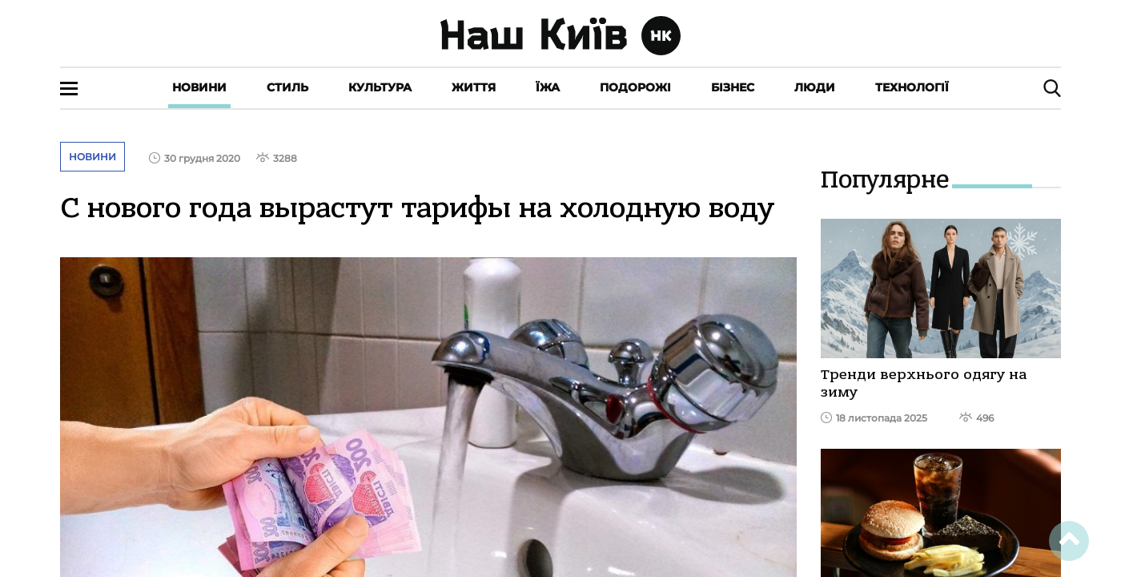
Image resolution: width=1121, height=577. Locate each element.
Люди (814, 87)
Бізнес (732, 87)
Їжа (548, 87)
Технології (912, 87)
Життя (474, 87)
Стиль (287, 87)
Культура (380, 87)
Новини (199, 87)
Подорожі (635, 87)
